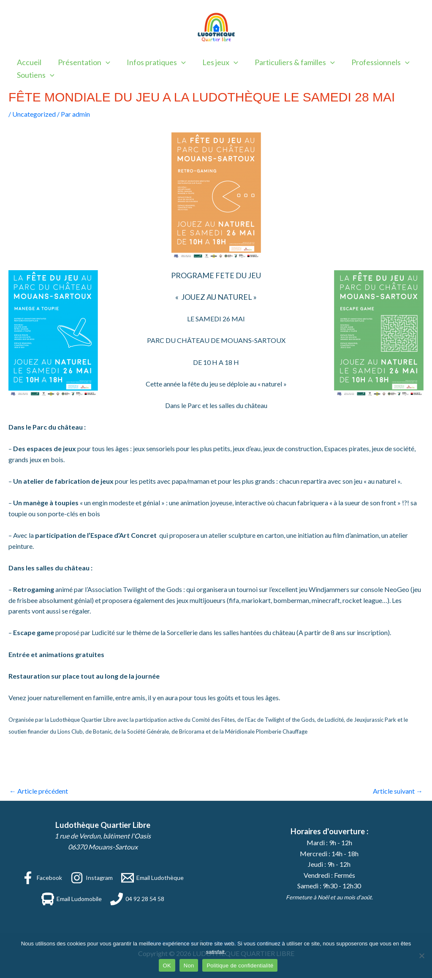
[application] (103, 62)
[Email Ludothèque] (152, 877)
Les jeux (216, 62)
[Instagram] (91, 877)
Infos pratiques (152, 62)
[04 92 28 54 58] (137, 899)
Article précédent (38, 791)
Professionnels (373, 62)
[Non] (421, 955)
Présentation (82, 62)
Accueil (28, 62)
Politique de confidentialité (239, 965)
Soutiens (35, 74)
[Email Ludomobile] (71, 899)
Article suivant (398, 791)
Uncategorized (34, 114)
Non (189, 965)
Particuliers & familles (288, 62)
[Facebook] (41, 877)
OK (167, 965)
